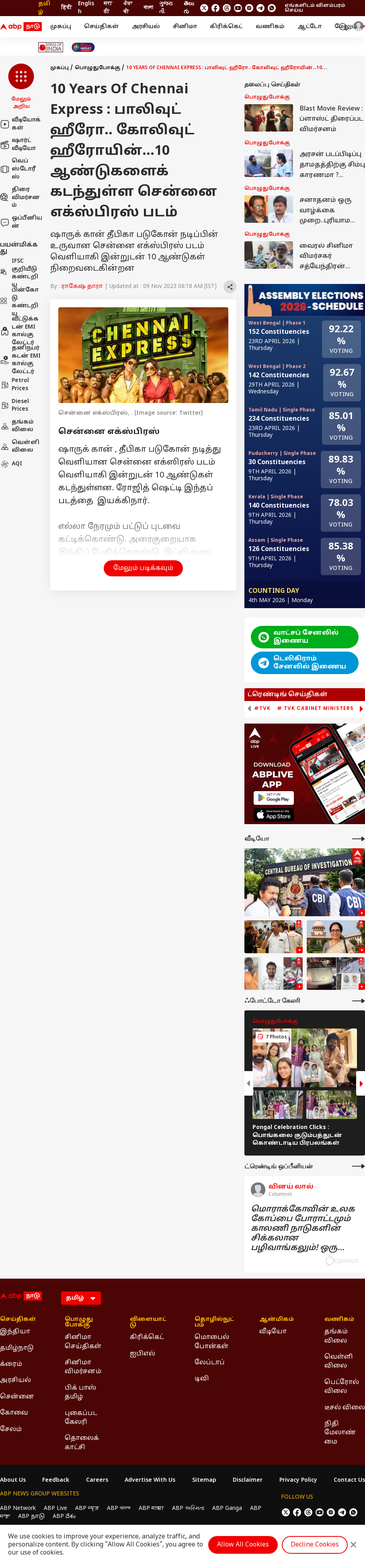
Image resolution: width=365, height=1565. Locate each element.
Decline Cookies (315, 1545)
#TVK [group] (262, 708)
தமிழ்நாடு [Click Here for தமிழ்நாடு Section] (17, 1348)
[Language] (81, 1298)
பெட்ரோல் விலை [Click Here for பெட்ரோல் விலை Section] (341, 1386)
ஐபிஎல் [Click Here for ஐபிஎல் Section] (142, 1354)
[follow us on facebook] (215, 8)
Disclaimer (247, 1480)
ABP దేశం (64, 1516)
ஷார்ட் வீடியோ (18, 144)
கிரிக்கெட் (226, 26)
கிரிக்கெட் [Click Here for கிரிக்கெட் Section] (147, 1337)
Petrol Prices (14, 384)
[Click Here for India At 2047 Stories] (83, 47)
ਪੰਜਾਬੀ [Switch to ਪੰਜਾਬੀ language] (127, 7)
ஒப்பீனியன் (21, 222)
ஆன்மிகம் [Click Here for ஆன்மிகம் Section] (276, 1319)
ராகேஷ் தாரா (82, 286)
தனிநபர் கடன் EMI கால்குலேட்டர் (20, 360)
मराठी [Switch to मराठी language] (108, 7)
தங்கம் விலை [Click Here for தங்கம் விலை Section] (336, 1336)
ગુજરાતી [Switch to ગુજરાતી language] (165, 7)
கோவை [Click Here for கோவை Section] (14, 1413)
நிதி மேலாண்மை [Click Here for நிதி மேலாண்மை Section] (340, 1433)
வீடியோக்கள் (20, 124)
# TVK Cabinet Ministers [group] (315, 708)
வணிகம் (270, 26)
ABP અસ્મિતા (188, 1508)
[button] (21, 87)
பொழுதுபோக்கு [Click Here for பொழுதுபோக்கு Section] (79, 1322)
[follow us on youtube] (238, 8)
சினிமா (185, 26)
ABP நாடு (31, 1516)
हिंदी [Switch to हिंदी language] (66, 7)
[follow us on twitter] (204, 8)
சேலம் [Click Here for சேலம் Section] (11, 1429)
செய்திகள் (101, 26)
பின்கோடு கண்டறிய (19, 302)
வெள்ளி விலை (19, 446)
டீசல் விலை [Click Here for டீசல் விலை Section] (344, 1408)
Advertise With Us (150, 1480)
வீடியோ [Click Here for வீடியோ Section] (273, 1332)
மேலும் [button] (349, 26)
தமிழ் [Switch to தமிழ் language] (44, 7)
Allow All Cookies (243, 1545)
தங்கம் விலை (17, 426)
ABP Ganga (227, 1508)
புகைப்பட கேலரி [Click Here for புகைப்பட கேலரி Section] (81, 1417)
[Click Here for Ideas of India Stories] (51, 47)
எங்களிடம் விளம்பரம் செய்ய (315, 8)
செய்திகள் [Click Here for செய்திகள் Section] (18, 1319)
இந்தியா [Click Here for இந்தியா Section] (15, 1332)
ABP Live (55, 1508)
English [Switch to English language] (86, 7)
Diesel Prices (14, 405)
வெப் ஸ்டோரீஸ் (18, 169)
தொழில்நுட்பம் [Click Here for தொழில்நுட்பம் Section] (214, 1322)
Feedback (55, 1480)
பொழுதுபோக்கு (97, 68)
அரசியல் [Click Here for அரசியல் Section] (15, 1380)
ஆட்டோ (309, 26)
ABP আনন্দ (119, 1508)
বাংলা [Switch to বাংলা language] (148, 7)
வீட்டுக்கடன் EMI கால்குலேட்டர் (19, 331)
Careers (97, 1480)
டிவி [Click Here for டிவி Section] (202, 1379)
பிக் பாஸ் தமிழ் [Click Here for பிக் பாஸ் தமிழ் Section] (80, 1392)
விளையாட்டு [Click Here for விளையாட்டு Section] (148, 1322)
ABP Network (18, 1508)
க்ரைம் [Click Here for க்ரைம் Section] (11, 1364)
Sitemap (204, 1480)
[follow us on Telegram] (260, 8)
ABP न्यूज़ (87, 1508)
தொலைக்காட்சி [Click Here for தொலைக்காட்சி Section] (82, 1442)
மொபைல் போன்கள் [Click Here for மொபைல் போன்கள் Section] (212, 1341)
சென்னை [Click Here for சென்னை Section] (17, 1397)
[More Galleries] (358, 1001)
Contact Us (349, 1480)
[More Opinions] (358, 1166)
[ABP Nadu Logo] (21, 27)
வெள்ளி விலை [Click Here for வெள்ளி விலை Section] (338, 1361)
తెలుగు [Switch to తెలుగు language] (189, 7)
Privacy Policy (298, 1480)
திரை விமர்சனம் (20, 197)
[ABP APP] (274, 797)
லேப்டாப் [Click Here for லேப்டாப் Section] (210, 1363)
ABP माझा (151, 1508)
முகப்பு (60, 26)
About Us (13, 1480)
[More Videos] (358, 839)
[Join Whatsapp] (272, 8)
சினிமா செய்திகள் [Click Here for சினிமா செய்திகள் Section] (83, 1341)
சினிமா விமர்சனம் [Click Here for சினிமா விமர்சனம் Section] (83, 1367)
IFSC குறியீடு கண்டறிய (19, 273)
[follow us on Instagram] (249, 8)
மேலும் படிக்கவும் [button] (143, 568)
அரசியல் (146, 26)
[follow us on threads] (227, 8)
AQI (11, 464)
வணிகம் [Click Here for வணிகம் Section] (339, 1319)
